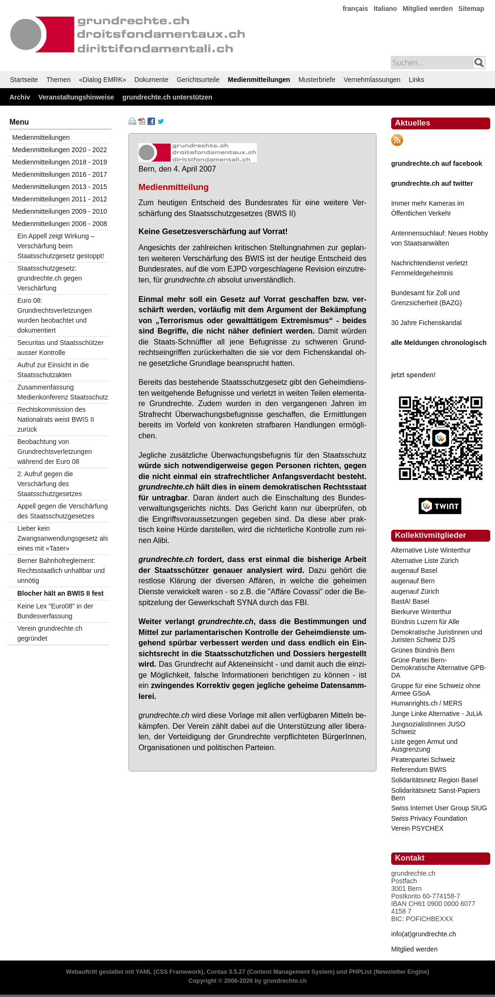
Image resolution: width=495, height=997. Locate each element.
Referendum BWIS (419, 769)
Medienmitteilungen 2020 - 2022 (59, 150)
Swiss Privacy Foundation (429, 818)
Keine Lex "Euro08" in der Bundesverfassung (55, 611)
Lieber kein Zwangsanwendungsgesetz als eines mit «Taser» (63, 538)
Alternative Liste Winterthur (431, 550)
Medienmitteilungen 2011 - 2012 (59, 199)
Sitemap (471, 8)
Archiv (19, 97)
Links (416, 79)
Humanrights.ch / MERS (426, 703)
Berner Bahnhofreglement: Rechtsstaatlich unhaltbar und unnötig (61, 570)
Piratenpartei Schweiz (423, 759)
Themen (58, 79)
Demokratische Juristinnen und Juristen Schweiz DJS (436, 636)
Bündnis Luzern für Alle (425, 621)
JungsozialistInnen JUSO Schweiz (428, 727)
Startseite (24, 79)
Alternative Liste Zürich (424, 560)
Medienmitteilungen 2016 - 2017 (59, 174)
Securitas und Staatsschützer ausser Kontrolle (61, 347)
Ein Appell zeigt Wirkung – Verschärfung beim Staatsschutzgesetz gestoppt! (61, 246)
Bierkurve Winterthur (421, 612)
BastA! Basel (410, 601)
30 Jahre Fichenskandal (426, 322)
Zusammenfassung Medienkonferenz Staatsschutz (63, 392)
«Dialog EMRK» (103, 79)
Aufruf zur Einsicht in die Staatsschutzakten (53, 370)
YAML (144, 972)
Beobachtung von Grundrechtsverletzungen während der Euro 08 (55, 451)
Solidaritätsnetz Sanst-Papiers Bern (435, 794)
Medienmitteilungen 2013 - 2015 (59, 186)
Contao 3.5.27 (226, 972)
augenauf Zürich (415, 591)
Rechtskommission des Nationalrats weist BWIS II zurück (56, 419)
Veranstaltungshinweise (76, 97)
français (355, 8)
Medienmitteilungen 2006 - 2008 (59, 223)
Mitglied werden (428, 8)
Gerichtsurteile (198, 79)
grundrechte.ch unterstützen (167, 97)
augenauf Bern (413, 581)
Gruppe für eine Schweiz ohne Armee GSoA (435, 689)
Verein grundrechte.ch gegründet (50, 633)
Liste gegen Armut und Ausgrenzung (424, 745)
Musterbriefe (316, 79)
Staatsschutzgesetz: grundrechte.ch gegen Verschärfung (50, 278)
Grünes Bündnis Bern (423, 650)
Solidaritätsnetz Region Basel (434, 780)
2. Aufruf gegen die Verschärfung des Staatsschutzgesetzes (50, 484)
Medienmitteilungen (259, 79)
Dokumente (152, 79)
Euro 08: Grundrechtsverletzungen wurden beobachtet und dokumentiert (55, 315)
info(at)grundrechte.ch (423, 934)
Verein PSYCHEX (417, 828)
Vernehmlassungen (372, 79)
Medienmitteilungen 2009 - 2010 (59, 211)
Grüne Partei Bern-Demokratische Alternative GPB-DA (438, 667)
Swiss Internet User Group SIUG (439, 808)
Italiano (385, 8)
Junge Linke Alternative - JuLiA (436, 713)
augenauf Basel (414, 570)
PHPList (360, 972)
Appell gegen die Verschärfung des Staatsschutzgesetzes (63, 511)
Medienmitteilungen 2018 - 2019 (59, 162)
